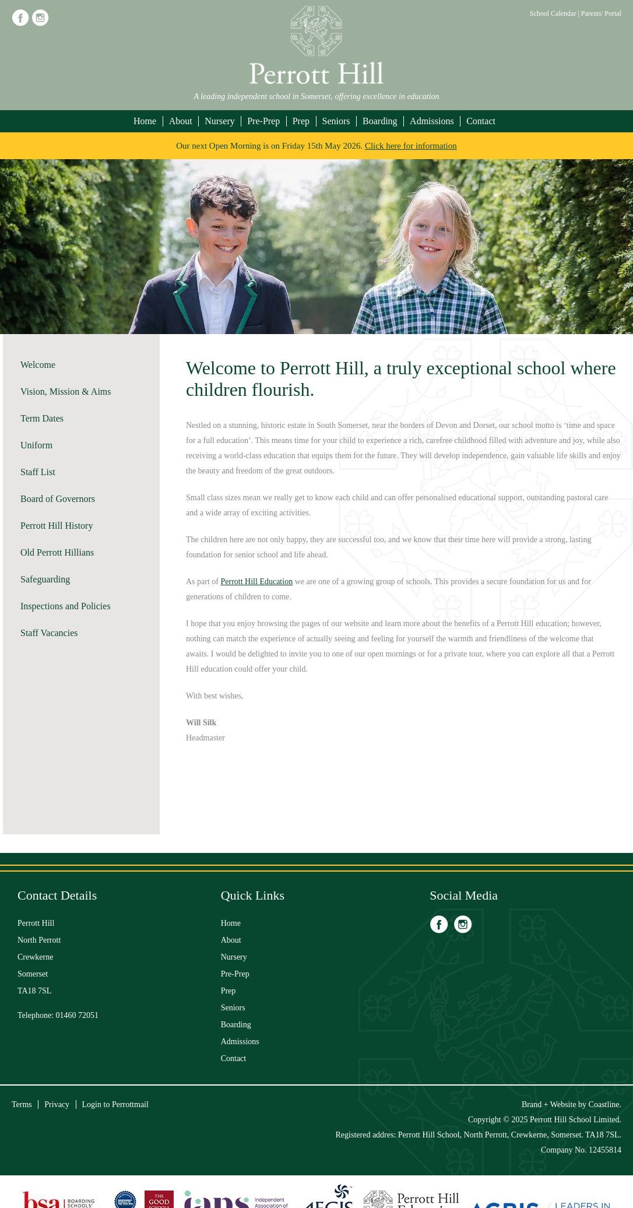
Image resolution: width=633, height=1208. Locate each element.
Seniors (336, 121)
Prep (301, 121)
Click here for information (411, 145)
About (180, 121)
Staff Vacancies (49, 633)
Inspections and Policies (65, 606)
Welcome (37, 365)
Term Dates (42, 418)
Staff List (37, 472)
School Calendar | (555, 13)
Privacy (56, 1104)
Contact (480, 121)
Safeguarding (45, 579)
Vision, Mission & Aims (65, 391)
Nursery (220, 121)
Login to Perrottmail (115, 1104)
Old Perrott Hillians (57, 552)
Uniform (36, 445)
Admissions (432, 121)
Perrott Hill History (56, 526)
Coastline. (605, 1104)
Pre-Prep (263, 121)
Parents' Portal (601, 13)
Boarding (380, 121)
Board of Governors (57, 499)
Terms (22, 1104)
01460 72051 (77, 1015)
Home (144, 121)
